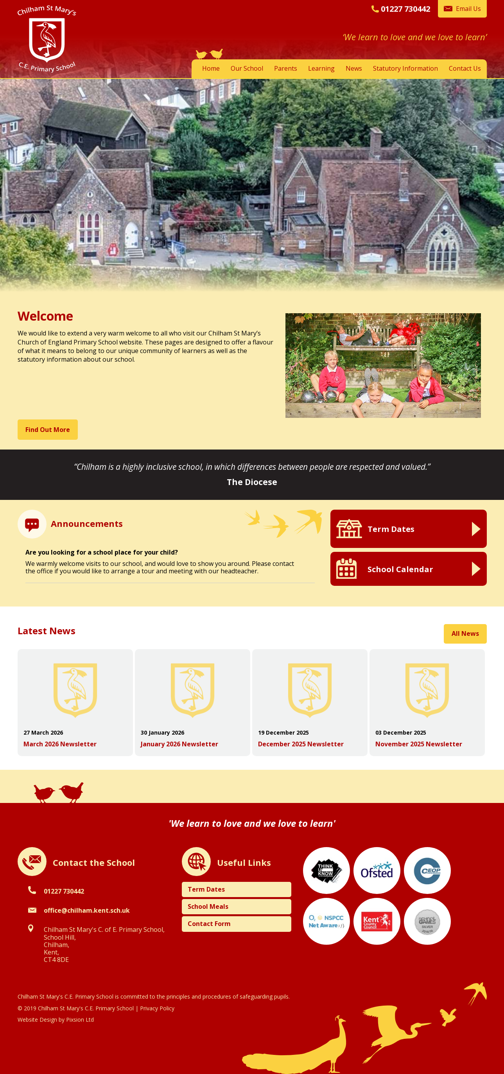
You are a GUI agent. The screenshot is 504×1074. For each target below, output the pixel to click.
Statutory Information (405, 68)
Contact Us (465, 68)
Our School (247, 68)
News (354, 68)
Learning (321, 68)
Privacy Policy (157, 1008)
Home (211, 68)
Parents (285, 68)
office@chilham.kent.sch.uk (87, 910)
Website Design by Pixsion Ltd (56, 1019)
